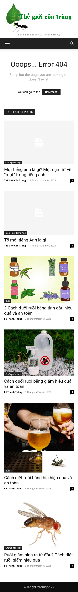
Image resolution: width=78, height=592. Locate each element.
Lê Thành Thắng (13, 318)
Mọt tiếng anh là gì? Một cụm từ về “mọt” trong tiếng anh (37, 172)
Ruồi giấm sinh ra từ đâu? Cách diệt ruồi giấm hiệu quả (38, 557)
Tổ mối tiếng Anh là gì (25, 240)
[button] (72, 43)
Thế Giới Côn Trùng (15, 180)
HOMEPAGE (51, 92)
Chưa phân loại (13, 162)
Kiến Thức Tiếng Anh (15, 232)
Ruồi (7, 300)
